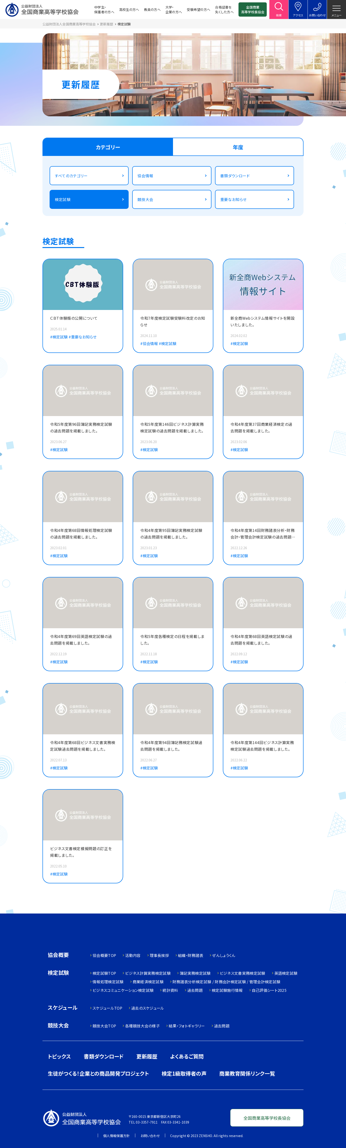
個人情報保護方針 (116, 1135)
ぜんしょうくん (223, 955)
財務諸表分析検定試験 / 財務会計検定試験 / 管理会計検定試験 (226, 981)
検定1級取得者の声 (184, 1073)
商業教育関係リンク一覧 (247, 1073)
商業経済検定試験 (148, 981)
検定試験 (63, 199)
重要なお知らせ (233, 199)
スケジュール (63, 1008)
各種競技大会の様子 (142, 1026)
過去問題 (195, 990)
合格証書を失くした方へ (224, 9)
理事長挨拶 (159, 955)
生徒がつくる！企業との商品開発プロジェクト (98, 1073)
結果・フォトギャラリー (187, 1026)
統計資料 (170, 990)
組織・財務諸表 (190, 955)
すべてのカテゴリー (71, 175)
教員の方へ (152, 9)
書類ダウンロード (235, 175)
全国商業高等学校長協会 (252, 9)
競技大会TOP (104, 1026)
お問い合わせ (150, 1135)
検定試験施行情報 (227, 990)
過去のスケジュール (147, 1008)
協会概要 (58, 955)
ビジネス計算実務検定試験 (148, 973)
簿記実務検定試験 (195, 973)
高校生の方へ (129, 9)
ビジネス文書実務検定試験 (242, 973)
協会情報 (145, 175)
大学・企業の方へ (173, 9)
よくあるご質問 (187, 1056)
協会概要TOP (104, 955)
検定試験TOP (104, 973)
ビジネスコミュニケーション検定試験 (123, 990)
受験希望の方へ (198, 9)
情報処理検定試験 (108, 981)
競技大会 (145, 199)
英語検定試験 (286, 973)
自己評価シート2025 (269, 990)
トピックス (59, 1056)
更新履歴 (146, 1056)
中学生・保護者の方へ (104, 9)
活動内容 (132, 955)
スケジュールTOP (107, 1008)
